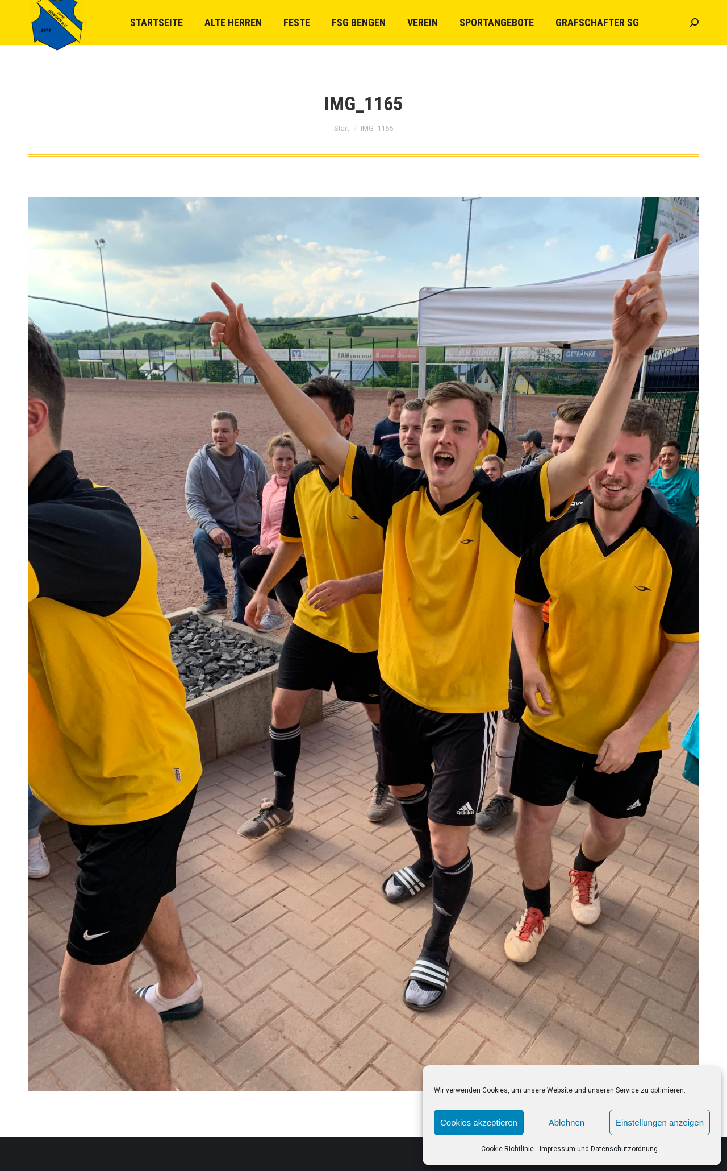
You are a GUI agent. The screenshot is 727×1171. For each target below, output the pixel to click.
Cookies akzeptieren (478, 1122)
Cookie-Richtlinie (507, 1149)
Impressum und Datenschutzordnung (599, 1149)
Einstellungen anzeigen (660, 1122)
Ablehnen (566, 1122)
